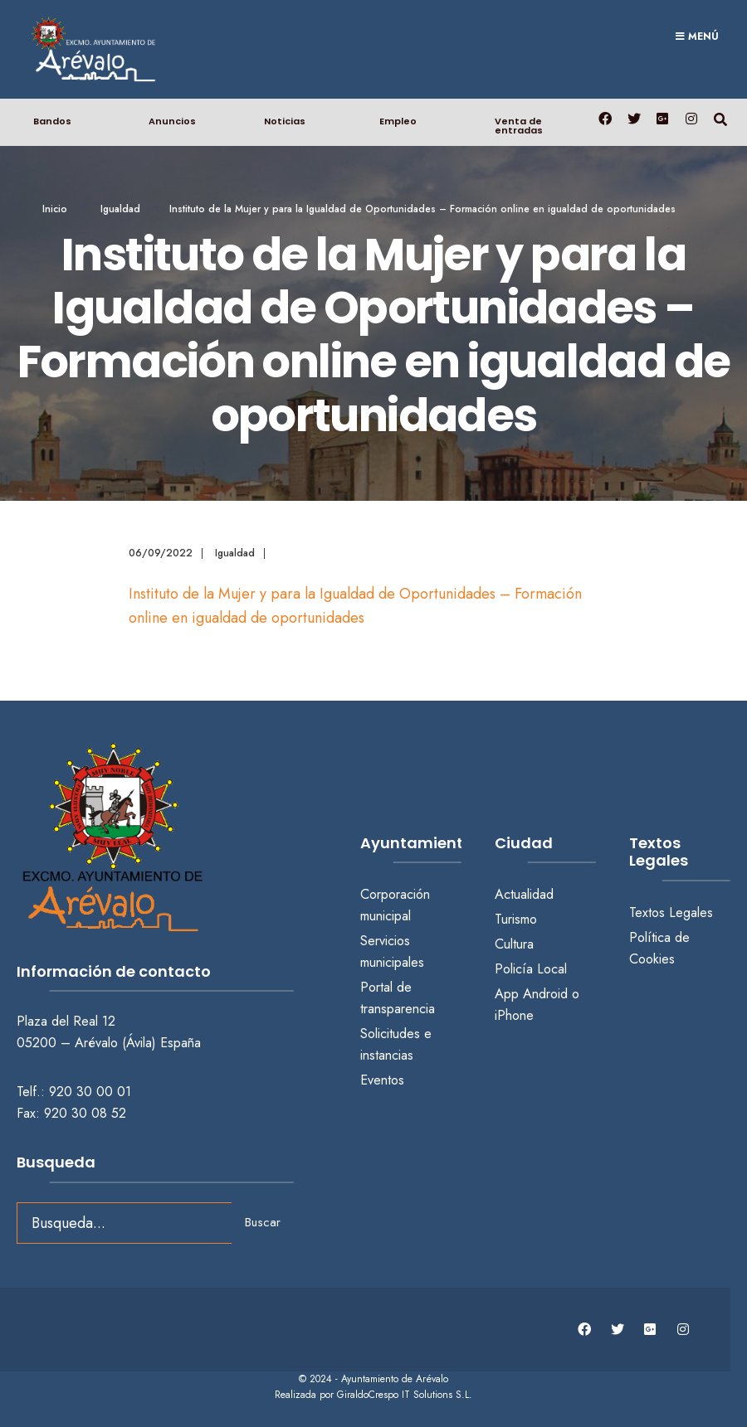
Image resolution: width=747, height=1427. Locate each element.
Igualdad (120, 208)
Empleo (398, 120)
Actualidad (524, 893)
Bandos (52, 120)
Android (545, 992)
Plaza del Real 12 (68, 1020)
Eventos (382, 1078)
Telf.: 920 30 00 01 (74, 1090)
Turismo (516, 918)
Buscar (263, 1221)
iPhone (514, 1014)
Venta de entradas (519, 125)
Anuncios (172, 120)
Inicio (54, 208)
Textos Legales (671, 911)
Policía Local (531, 968)
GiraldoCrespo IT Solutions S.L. (404, 1393)
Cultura (514, 943)
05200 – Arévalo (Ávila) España (109, 1041)
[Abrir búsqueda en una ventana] (720, 117)
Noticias (284, 120)
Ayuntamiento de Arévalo (394, 1377)
